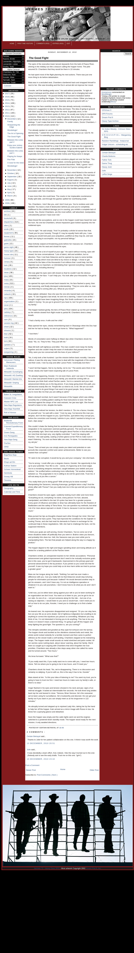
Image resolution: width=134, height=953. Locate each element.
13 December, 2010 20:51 (41, 743)
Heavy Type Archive (110, 121)
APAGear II (106, 110)
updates (7, 345)
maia (6, 280)
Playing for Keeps (14, 156)
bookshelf (8, 218)
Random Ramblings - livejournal (115, 141)
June (9, 186)
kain (6, 265)
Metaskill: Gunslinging (13, 372)
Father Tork (106, 160)
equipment (8, 233)
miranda (7, 290)
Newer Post (31, 770)
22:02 (61, 728)
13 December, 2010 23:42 (41, 759)
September (12, 176)
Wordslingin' (12, 130)
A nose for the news (15, 163)
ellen (6, 225)
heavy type (9, 251)
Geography (8, 488)
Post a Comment (32, 765)
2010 (7, 116)
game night (9, 247)
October (11, 173)
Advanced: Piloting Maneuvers (12, 361)
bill (5, 215)
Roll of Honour (10, 412)
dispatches (9, 222)
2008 (7, 203)
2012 (7, 110)
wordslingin (106, 94)
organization (9, 301)
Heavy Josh (107, 167)
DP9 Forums (107, 114)
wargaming (9, 352)
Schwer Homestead (12, 469)
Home (12, 43)
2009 (7, 200)
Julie (29, 749)
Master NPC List (11, 401)
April (9, 192)
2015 (7, 100)
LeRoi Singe (107, 174)
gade (6, 243)
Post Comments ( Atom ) (47, 775)
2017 (7, 93)
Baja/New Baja (10, 455)
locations (8, 269)
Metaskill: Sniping (11, 383)
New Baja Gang (10, 439)
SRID (6, 447)
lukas (6, 272)
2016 (7, 97)
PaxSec (7, 443)
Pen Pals (11, 159)
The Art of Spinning (15, 133)
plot (6, 309)
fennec (7, 236)
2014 (7, 103)
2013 (7, 106)
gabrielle (8, 240)
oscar (6, 305)
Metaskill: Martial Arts (13, 379)
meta (6, 283)
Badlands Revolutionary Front (13, 422)
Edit (68, 43)
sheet (6, 327)
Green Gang (9, 432)
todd (6, 337)
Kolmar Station (10, 466)
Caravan (7, 86)
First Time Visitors (25, 43)
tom (6, 341)
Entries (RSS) (58, 43)
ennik (6, 229)
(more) (113, 102)
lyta (6, 276)
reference (8, 316)
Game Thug (107, 163)
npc (6, 298)
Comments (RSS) (43, 43)
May (9, 189)
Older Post (94, 770)
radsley (7, 312)
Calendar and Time (12, 492)
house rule (8, 254)
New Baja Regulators (13, 405)
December (12, 119)
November (12, 170)
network (7, 294)
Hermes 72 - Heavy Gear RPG (60, 9)
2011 (7, 113)
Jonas (7, 262)
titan (6, 334)
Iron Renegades (11, 436)
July (9, 183)
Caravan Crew (10, 398)
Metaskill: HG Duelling (13, 375)
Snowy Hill (8, 476)
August (10, 180)
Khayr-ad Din (9, 462)
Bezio (6, 458)
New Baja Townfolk (12, 409)
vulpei (7, 348)
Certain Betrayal (34, 736)
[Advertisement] (116, 71)
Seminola (8, 473)
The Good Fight (13, 136)
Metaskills (8, 386)
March (10, 196)
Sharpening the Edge (13, 126)
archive (7, 211)
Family (10, 121)
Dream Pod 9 (107, 117)
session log (9, 323)
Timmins (7, 480)
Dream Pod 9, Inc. (93, 868)
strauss (7, 330)
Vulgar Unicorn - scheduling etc (115, 144)
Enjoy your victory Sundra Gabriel (14, 146)
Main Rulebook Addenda (10, 367)
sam (6, 319)
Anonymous (106, 92)
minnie (7, 287)
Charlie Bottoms (108, 156)
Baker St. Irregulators (13, 394)
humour (7, 258)
